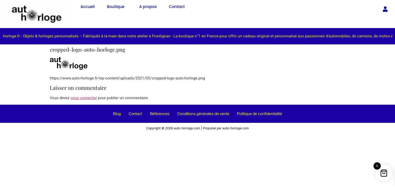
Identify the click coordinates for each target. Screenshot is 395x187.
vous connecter (83, 98)
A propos (148, 6)
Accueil (87, 6)
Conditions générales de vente (203, 113)
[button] (117, 7)
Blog (117, 113)
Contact (177, 6)
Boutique (115, 6)
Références (159, 113)
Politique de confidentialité (259, 113)
